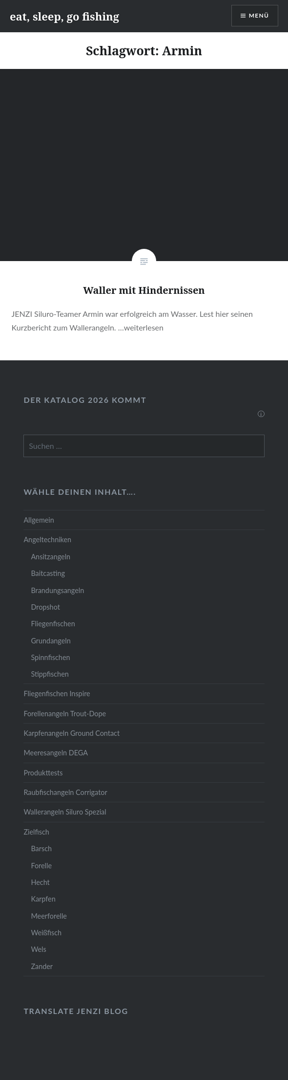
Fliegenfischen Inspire (56, 693)
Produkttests (42, 773)
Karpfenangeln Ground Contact (71, 733)
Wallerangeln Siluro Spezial (64, 812)
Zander (42, 966)
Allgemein (38, 520)
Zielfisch (36, 832)
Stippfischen (49, 674)
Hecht (40, 882)
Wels (38, 949)
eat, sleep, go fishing (64, 16)
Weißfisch (46, 932)
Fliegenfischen (53, 623)
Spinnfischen (50, 657)
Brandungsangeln (57, 590)
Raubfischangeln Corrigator (65, 792)
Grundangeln (50, 641)
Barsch (41, 848)
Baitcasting (48, 573)
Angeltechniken (47, 539)
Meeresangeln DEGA (55, 753)
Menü (259, 15)
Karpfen (43, 899)
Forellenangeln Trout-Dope (64, 713)
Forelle (41, 865)
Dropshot (45, 607)
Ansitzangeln (50, 556)
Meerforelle (48, 916)
